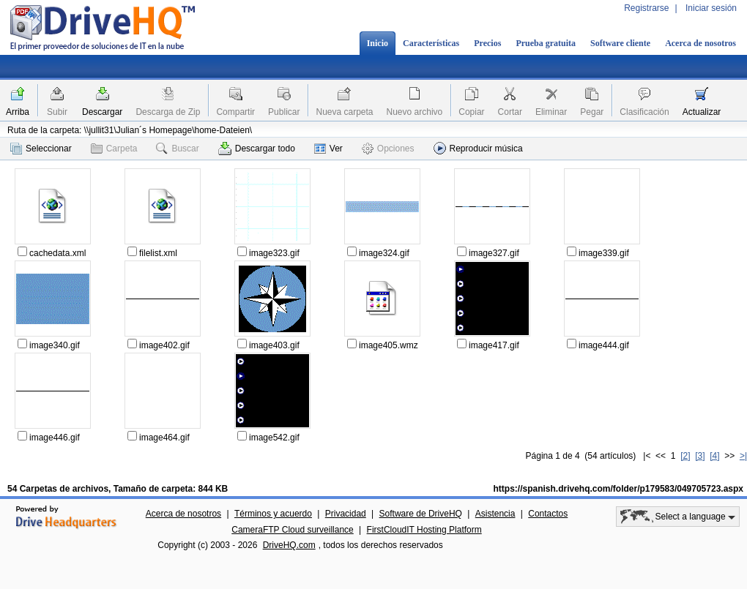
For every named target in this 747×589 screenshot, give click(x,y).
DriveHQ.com (289, 545)
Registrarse (646, 8)
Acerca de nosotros (700, 43)
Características (431, 43)
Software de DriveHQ (420, 514)
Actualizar (702, 112)
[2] (685, 456)
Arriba (17, 112)
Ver (328, 148)
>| (743, 456)
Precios (487, 43)
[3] (700, 456)
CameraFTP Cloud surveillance (292, 530)
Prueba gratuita (546, 43)
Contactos (548, 514)
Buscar (177, 148)
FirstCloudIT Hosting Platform (424, 530)
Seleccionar (41, 148)
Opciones (388, 148)
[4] (714, 456)
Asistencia (495, 514)
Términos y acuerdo (273, 514)
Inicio (377, 43)
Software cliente (620, 43)
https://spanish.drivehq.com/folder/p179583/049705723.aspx (618, 489)
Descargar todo (256, 148)
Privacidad (345, 514)
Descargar (102, 112)
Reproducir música (478, 148)
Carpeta (114, 148)
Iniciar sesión (711, 8)
